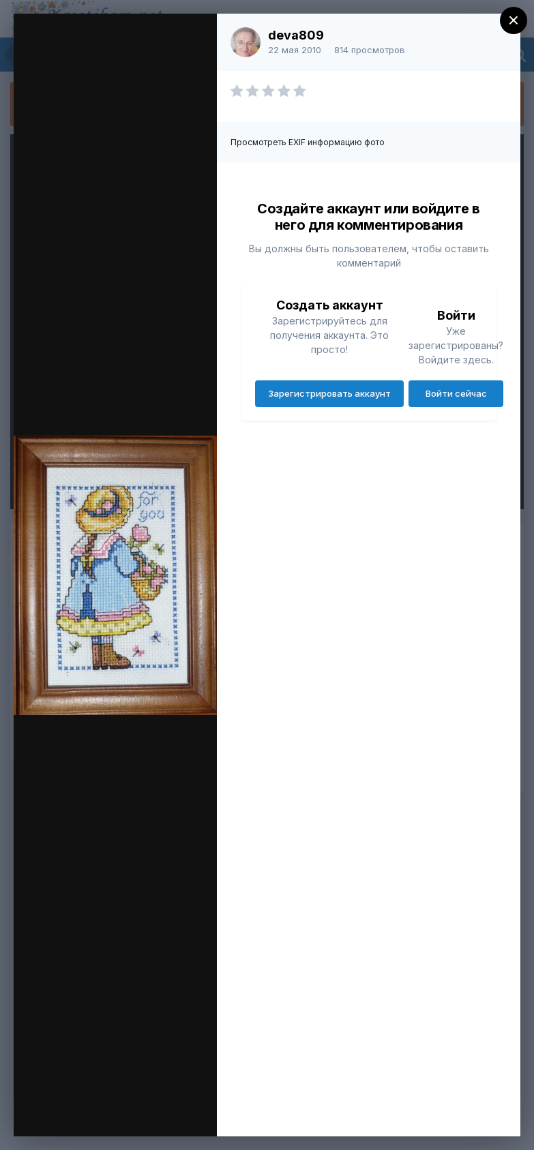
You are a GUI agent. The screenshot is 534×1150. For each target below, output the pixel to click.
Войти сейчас (456, 393)
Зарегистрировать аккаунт (329, 393)
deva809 (296, 35)
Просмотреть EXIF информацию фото (308, 142)
